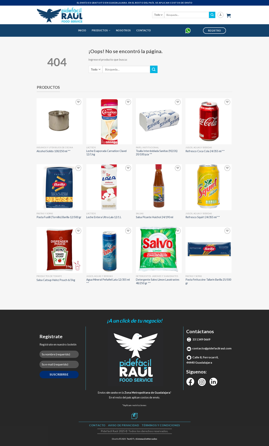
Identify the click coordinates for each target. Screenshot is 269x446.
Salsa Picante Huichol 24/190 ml (154, 217)
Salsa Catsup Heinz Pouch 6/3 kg (56, 280)
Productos (101, 30)
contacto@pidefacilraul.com (212, 348)
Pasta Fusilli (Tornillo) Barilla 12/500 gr (59, 217)
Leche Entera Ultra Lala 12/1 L (103, 217)
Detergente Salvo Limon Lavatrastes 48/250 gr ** (157, 281)
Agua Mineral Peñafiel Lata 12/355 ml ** (108, 281)
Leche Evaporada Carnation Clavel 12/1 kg (106, 152)
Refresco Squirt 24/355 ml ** (202, 217)
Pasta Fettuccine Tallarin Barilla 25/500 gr (208, 281)
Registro (214, 30)
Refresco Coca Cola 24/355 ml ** (205, 151)
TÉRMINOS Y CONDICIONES (161, 425)
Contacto (143, 30)
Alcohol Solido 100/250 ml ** (53, 151)
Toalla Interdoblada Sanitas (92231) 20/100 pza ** (156, 152)
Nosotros (123, 30)
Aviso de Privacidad (123, 425)
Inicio (82, 30)
